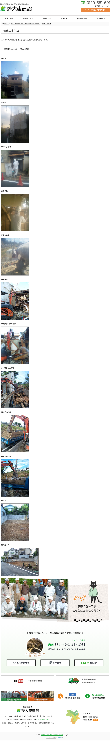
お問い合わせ (82, 19)
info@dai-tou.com (42, 719)
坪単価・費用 (28, 19)
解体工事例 (9, 19)
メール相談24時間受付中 (95, 10)
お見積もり (101, 19)
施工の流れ (47, 19)
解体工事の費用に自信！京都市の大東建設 (52, 735)
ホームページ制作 (51, 737)
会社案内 (64, 19)
